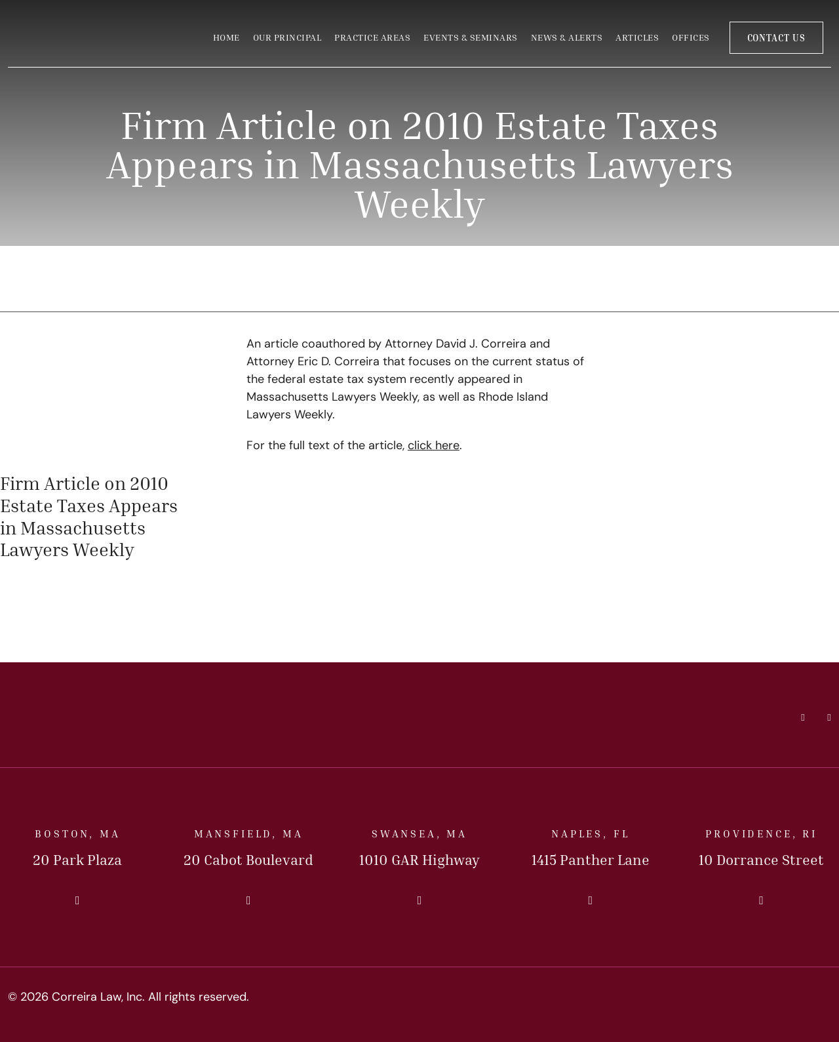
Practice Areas (372, 37)
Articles (637, 37)
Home (226, 37)
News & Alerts (567, 37)
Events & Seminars (470, 37)
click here (433, 446)
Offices (691, 37)
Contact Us (776, 37)
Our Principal (287, 37)
